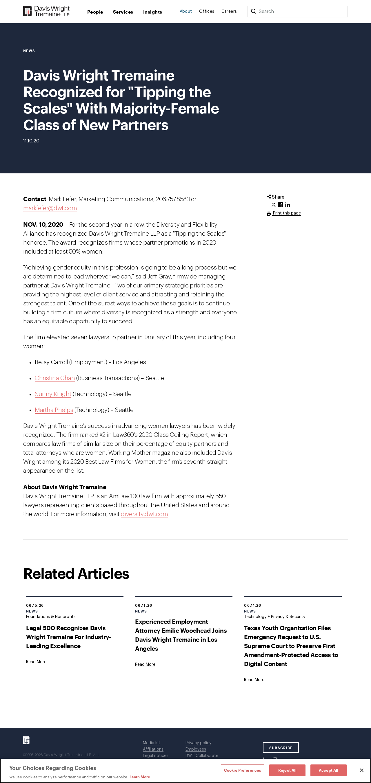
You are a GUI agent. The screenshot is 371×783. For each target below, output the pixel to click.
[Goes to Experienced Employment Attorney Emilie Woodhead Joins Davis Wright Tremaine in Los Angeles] (145, 664)
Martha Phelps (54, 410)
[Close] (361, 770)
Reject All (287, 770)
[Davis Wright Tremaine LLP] (46, 11)
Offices (206, 12)
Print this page (286, 213)
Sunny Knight (53, 394)
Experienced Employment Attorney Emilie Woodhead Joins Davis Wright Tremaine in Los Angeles (181, 635)
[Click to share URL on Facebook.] (280, 205)
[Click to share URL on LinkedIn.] (287, 205)
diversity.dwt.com (144, 514)
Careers (229, 12)
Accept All (328, 770)
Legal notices (155, 756)
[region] (185, 771)
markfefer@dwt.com (50, 208)
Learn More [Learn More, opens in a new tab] (140, 777)
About (186, 12)
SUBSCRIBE (281, 748)
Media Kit (151, 743)
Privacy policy (198, 743)
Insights (152, 11)
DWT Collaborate (202, 756)
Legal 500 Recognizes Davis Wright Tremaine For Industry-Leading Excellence (68, 636)
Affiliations (153, 749)
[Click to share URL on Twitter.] (273, 205)
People (95, 11)
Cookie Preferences (242, 770)
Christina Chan (55, 378)
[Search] (253, 11)
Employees (196, 749)
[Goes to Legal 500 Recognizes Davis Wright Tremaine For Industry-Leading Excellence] (36, 662)
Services (123, 11)
